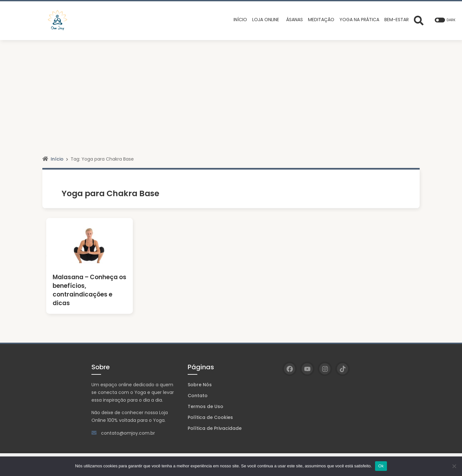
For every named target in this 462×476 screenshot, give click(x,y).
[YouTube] (307, 368)
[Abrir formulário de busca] (419, 20)
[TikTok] (342, 368)
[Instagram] (324, 368)
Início (57, 159)
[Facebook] (289, 368)
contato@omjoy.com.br (128, 433)
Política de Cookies (210, 417)
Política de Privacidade (215, 428)
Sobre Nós (200, 384)
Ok (381, 465)
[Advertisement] (231, 88)
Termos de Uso (205, 406)
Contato (198, 395)
